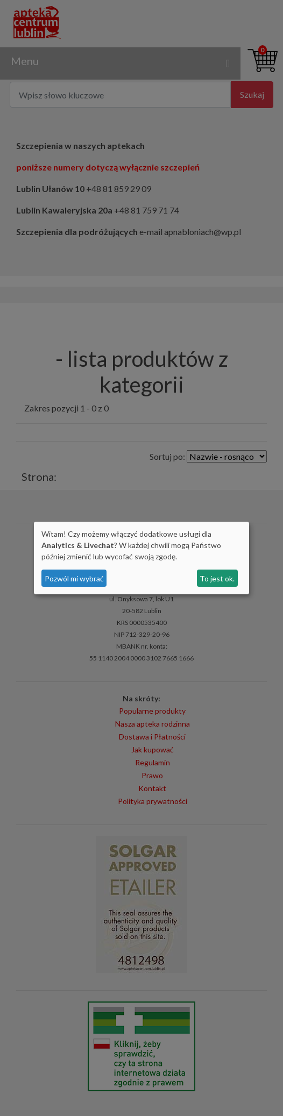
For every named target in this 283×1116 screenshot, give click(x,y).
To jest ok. (217, 578)
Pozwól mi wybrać (74, 578)
